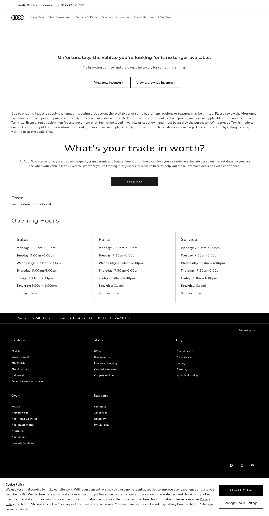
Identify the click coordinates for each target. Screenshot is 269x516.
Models (16, 351)
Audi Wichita (27, 5)
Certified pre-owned (105, 369)
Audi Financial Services (24, 418)
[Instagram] (242, 465)
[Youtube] (252, 465)
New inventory (102, 357)
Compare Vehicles (104, 375)
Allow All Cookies (241, 490)
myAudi (16, 406)
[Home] (17, 17)
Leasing (181, 363)
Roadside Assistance (23, 442)
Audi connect (19, 436)
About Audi (100, 412)
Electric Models (20, 369)
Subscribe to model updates (27, 381)
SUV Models (18, 363)
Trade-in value (184, 357)
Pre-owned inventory (105, 363)
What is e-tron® (20, 357)
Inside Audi (18, 375)
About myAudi (20, 412)
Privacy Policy (101, 424)
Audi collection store (23, 424)
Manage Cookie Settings (241, 503)
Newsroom (100, 418)
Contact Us (100, 406)
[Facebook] (231, 465)
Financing (182, 369)
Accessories (18, 430)
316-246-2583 (80, 318)
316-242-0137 (118, 318)
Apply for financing (187, 375)
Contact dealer (185, 351)
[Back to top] (248, 330)
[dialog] (134, 496)
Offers (97, 351)
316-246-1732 (72, 5)
